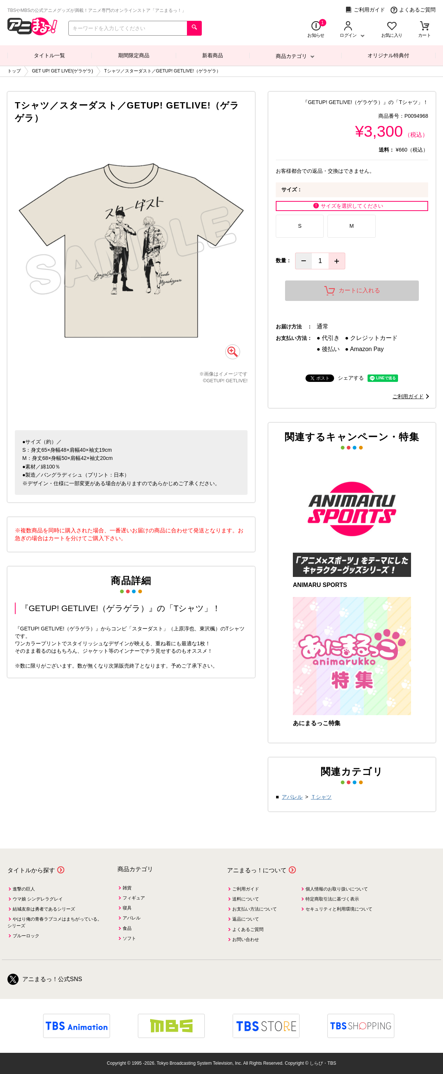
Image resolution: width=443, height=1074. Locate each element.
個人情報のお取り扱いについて (336, 889)
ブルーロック (26, 935)
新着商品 (212, 55)
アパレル (292, 797)
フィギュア (134, 898)
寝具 (127, 908)
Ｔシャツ (321, 797)
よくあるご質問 (413, 9)
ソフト (129, 938)
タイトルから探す (31, 870)
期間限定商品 (133, 55)
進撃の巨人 (24, 889)
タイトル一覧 (49, 55)
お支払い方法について (254, 909)
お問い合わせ (245, 939)
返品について (245, 919)
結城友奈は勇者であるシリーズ (44, 909)
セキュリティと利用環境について (338, 909)
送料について (245, 899)
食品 (127, 928)
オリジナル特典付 (388, 55)
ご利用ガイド (365, 9)
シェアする (351, 378)
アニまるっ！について (257, 870)
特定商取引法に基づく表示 (332, 899)
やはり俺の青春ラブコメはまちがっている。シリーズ (54, 922)
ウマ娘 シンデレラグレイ (38, 899)
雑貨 (127, 887)
